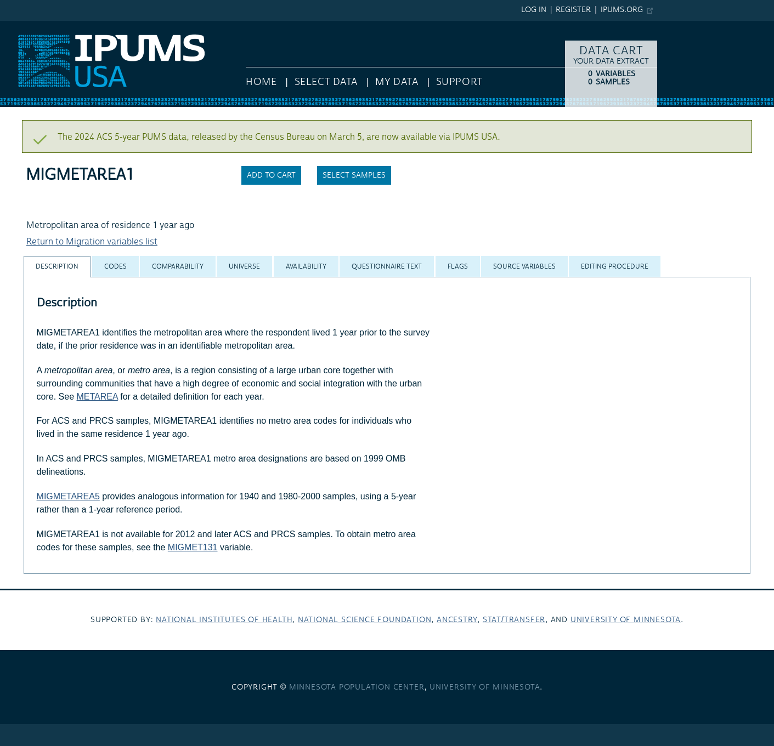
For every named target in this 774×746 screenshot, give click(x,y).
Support (459, 82)
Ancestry (457, 620)
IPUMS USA (22, 26)
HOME (261, 82)
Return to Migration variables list (91, 241)
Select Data (326, 82)
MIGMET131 (193, 547)
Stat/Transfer (514, 620)
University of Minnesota (625, 620)
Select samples (354, 175)
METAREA (97, 396)
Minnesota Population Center (357, 687)
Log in (533, 10)
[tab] (57, 266)
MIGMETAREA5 (68, 496)
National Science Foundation (365, 620)
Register (573, 10)
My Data (396, 82)
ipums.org (622, 10)
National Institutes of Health (224, 620)
